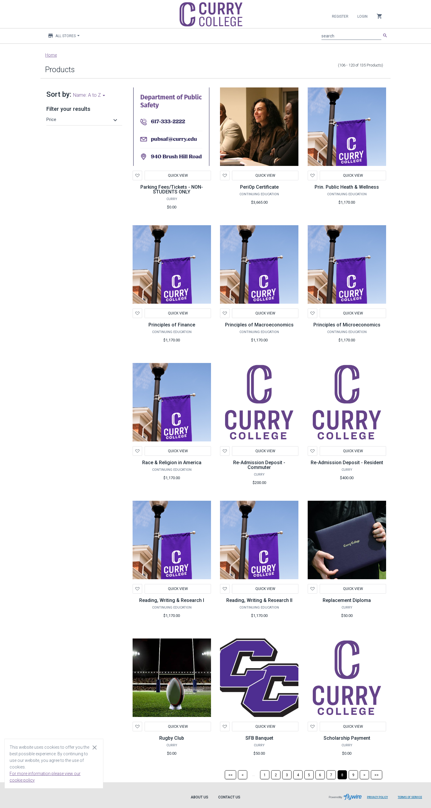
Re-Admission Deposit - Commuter (259, 465)
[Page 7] (331, 774)
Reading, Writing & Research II (259, 600)
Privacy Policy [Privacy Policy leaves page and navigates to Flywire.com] (377, 797)
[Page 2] (275, 774)
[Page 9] (353, 774)
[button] (82, 119)
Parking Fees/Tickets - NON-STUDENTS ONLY (171, 189)
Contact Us (229, 797)
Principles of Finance (171, 325)
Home (51, 55)
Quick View (178, 175)
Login (362, 16)
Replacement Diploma (347, 600)
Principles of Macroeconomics (259, 325)
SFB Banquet (259, 738)
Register (340, 16)
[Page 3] (287, 774)
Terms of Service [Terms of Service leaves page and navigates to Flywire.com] (410, 797)
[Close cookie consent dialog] (94, 747)
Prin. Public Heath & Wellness (347, 187)
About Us (199, 797)
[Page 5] (309, 774)
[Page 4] (298, 774)
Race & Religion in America (171, 462)
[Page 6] (320, 774)
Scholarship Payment (347, 738)
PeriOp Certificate (259, 187)
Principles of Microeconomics (346, 325)
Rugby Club (171, 738)
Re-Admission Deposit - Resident (347, 462)
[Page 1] (264, 774)
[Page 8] (342, 774)
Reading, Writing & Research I (171, 600)
